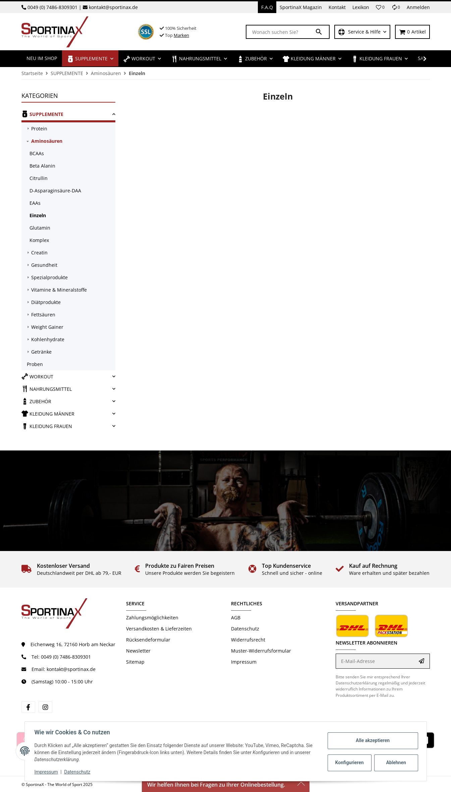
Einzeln (38, 215)
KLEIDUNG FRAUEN (46, 426)
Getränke (41, 352)
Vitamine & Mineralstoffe (59, 290)
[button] (380, 7)
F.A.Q (267, 7)
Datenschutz (245, 628)
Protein (39, 128)
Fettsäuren (43, 314)
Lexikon (360, 7)
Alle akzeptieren (372, 740)
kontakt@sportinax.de (113, 7)
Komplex (39, 240)
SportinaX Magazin (301, 7)
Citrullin (39, 178)
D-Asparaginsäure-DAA (55, 190)
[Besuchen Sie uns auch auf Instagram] (45, 707)
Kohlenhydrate (47, 339)
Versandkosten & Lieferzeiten (159, 628)
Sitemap (135, 662)
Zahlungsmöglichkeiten (152, 617)
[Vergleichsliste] (395, 7)
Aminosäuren (46, 141)
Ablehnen (395, 762)
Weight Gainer (47, 327)
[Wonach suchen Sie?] (280, 32)
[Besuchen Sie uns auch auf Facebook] (28, 707)
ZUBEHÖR (36, 401)
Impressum (244, 662)
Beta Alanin (42, 166)
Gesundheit (44, 265)
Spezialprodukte (49, 277)
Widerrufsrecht (248, 639)
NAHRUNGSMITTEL (46, 388)
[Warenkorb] (412, 32)
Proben (35, 364)
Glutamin (40, 228)
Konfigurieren (349, 762)
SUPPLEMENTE (42, 114)
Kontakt (337, 7)
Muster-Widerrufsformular (261, 651)
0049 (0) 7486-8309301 (52, 7)
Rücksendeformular (148, 639)
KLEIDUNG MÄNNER (47, 413)
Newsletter (138, 651)
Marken (181, 35)
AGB (235, 617)
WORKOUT (37, 376)
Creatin (39, 252)
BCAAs (37, 153)
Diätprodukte (46, 302)
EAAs (35, 203)
